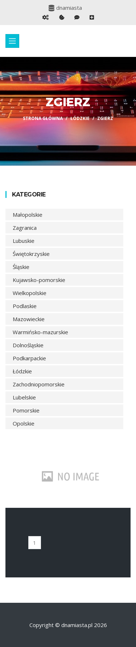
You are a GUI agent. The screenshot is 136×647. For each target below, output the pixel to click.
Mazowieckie (29, 319)
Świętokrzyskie (31, 253)
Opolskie (23, 423)
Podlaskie (25, 306)
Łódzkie (80, 118)
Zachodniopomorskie (39, 384)
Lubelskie (24, 397)
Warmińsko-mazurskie (40, 332)
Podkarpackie (29, 358)
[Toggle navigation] (12, 41)
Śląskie (21, 266)
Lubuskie (23, 240)
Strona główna (43, 118)
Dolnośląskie (28, 345)
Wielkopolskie (29, 292)
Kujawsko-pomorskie (39, 279)
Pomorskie (26, 410)
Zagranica (25, 227)
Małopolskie (27, 214)
